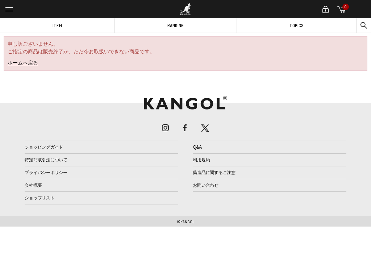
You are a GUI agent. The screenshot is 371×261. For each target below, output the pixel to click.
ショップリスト (39, 197)
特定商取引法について (46, 159)
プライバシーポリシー (46, 172)
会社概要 (33, 185)
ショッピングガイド (44, 147)
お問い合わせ (205, 185)
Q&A (197, 147)
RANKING (175, 25)
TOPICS (296, 25)
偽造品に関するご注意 (214, 172)
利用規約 (201, 159)
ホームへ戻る (23, 63)
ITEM (57, 25)
